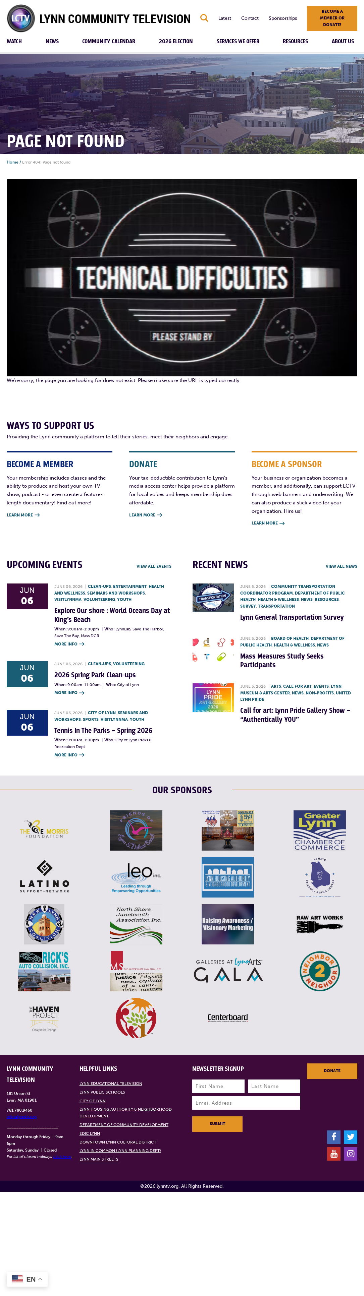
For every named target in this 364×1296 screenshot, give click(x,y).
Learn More (23, 515)
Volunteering (99, 599)
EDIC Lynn (90, 1133)
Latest (224, 18)
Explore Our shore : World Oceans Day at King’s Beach (112, 615)
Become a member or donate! (332, 18)
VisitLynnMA (68, 599)
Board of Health (290, 638)
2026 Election (176, 41)
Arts (276, 686)
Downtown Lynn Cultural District (118, 1142)
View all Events (154, 566)
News (52, 41)
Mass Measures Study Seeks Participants (282, 661)
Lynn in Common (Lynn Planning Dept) (120, 1150)
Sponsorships (283, 18)
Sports (91, 719)
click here (62, 1156)
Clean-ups (99, 586)
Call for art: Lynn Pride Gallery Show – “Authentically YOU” (295, 715)
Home (12, 162)
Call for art (297, 686)
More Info (69, 644)
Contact (250, 18)
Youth (124, 599)
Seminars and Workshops (116, 593)
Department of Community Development (124, 1124)
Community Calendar (108, 41)
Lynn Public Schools (102, 1092)
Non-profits (320, 693)
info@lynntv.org (22, 1116)
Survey (248, 606)
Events (321, 686)
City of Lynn (102, 713)
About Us (343, 41)
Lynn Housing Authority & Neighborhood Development (126, 1112)
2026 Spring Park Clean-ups (95, 675)
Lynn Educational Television (111, 1083)
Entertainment (130, 586)
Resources (295, 41)
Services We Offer (238, 41)
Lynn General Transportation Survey (292, 617)
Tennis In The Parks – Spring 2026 (103, 730)
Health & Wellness (278, 599)
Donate (332, 1070)
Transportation (276, 606)
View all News (341, 566)
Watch (14, 41)
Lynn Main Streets (99, 1159)
